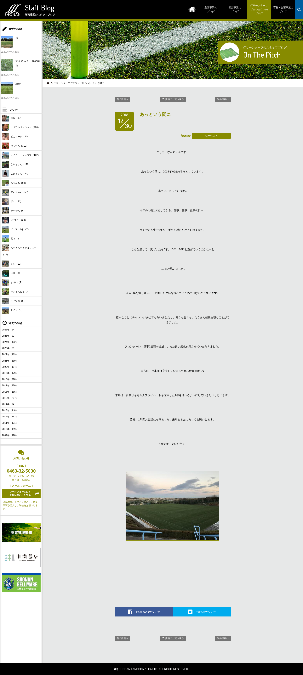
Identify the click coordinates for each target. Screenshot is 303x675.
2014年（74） (9, 404)
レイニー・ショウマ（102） (21, 155)
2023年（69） (9, 348)
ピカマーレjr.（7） (16, 229)
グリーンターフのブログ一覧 (69, 83)
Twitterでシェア (206, 612)
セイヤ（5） (13, 310)
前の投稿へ (122, 99)
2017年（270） (10, 385)
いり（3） (11, 273)
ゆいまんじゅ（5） (16, 291)
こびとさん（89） (15, 173)
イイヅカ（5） (14, 301)
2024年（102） (10, 342)
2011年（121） (10, 423)
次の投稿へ (223, 99)
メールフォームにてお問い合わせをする (20, 493)
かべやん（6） (14, 210)
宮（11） (11, 238)
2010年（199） (10, 429)
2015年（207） (10, 398)
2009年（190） (10, 435)
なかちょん (211, 135)
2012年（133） (10, 416)
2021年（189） (10, 360)
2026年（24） (9, 329)
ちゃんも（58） (14, 183)
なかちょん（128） (16, 164)
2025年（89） (9, 336)
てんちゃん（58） (15, 192)
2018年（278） (10, 379)
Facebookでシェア (148, 612)
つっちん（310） (15, 146)
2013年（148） (10, 410)
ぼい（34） (12, 201)
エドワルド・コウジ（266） (21, 127)
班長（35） (12, 118)
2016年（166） (10, 392)
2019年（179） (10, 373)
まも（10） (12, 264)
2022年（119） (10, 354)
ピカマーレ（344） (16, 136)
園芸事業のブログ (235, 9)
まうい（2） (13, 282)
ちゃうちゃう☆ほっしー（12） (19, 250)
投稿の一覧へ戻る (174, 99)
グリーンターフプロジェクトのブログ (259, 9)
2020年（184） (10, 367)
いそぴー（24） (14, 220)
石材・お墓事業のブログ (283, 9)
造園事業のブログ (210, 9)
